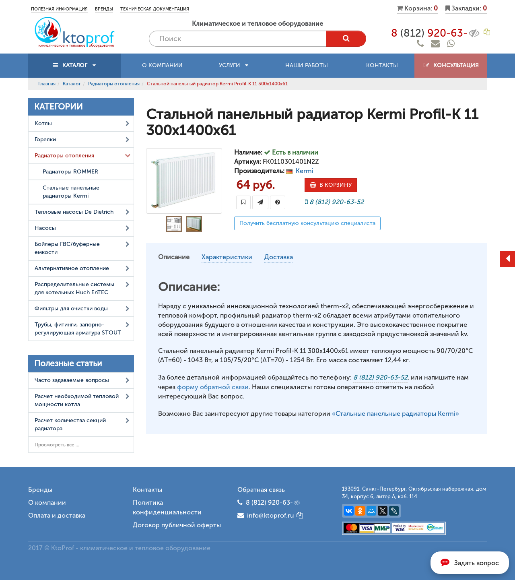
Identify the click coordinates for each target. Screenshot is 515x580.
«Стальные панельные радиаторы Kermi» (395, 413)
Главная (47, 84)
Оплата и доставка (56, 515)
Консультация (451, 65)
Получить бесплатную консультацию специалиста (307, 223)
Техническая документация (154, 9)
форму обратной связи (213, 387)
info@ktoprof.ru (265, 515)
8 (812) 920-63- (273, 503)
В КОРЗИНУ (331, 185)
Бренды (104, 9)
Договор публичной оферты (177, 525)
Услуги (233, 65)
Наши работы (306, 65)
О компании (162, 65)
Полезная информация (59, 9)
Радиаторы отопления (114, 84)
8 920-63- (436, 33)
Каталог (72, 84)
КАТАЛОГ (75, 65)
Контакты (382, 65)
